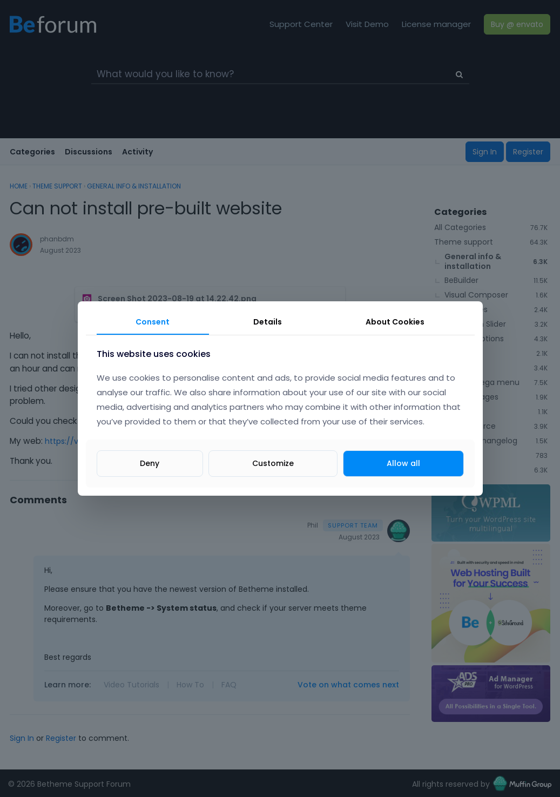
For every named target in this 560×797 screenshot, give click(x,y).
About (395, 321)
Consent (153, 321)
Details (267, 321)
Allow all (403, 463)
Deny (149, 463)
